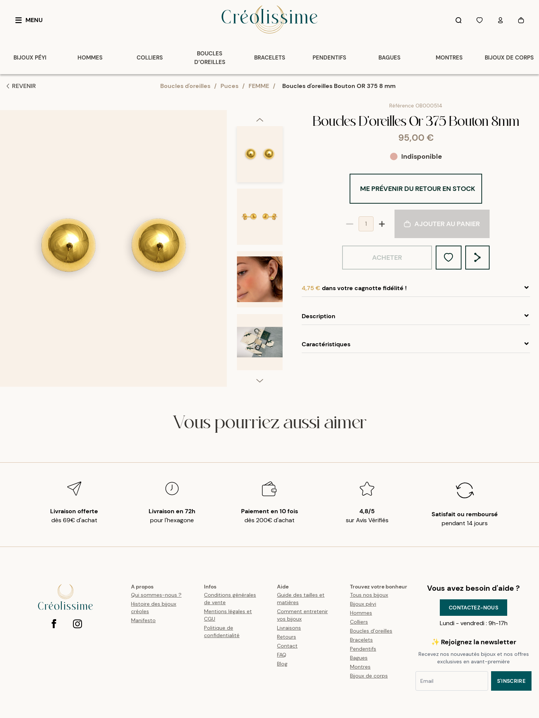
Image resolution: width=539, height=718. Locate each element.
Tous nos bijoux (369, 594)
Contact (287, 645)
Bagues (359, 657)
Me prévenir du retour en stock (417, 188)
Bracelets (361, 639)
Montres (360, 666)
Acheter (387, 257)
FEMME (259, 86)
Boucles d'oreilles (185, 86)
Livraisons (289, 627)
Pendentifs (363, 648)
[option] (259, 157)
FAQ (281, 654)
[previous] (260, 119)
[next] (260, 380)
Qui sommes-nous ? (156, 594)
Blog (282, 663)
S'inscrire (511, 681)
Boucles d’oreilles (371, 630)
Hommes (361, 612)
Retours (286, 636)
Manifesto (143, 620)
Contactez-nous (473, 607)
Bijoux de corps (369, 675)
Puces (229, 86)
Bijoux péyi (363, 603)
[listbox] (260, 251)
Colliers (359, 621)
